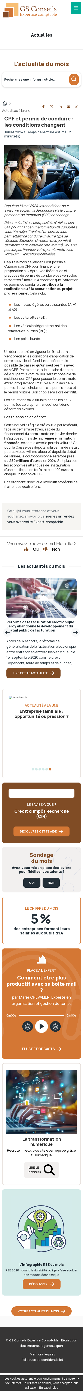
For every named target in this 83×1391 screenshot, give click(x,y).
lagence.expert (52, 1346)
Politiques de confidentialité (42, 1360)
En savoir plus (48, 1387)
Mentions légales (42, 1354)
